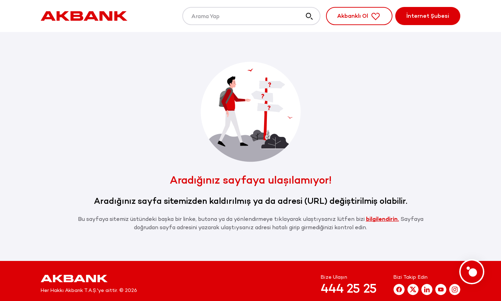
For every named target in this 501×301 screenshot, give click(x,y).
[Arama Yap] (251, 16)
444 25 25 (349, 288)
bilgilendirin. (382, 219)
